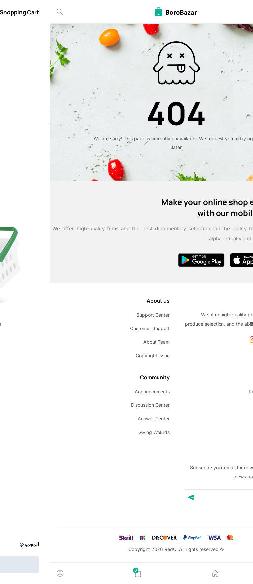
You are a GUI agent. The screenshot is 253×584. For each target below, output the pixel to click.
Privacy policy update (222, 391)
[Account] (10, 573)
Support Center (103, 315)
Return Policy (232, 418)
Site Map (236, 432)
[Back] (242, 11)
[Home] (165, 573)
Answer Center (104, 418)
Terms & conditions (225, 405)
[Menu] (242, 573)
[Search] (10, 11)
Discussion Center (100, 405)
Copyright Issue (103, 355)
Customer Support (100, 328)
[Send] (141, 497)
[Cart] (88, 573)
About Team (107, 342)
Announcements (102, 391)
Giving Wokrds (104, 432)
